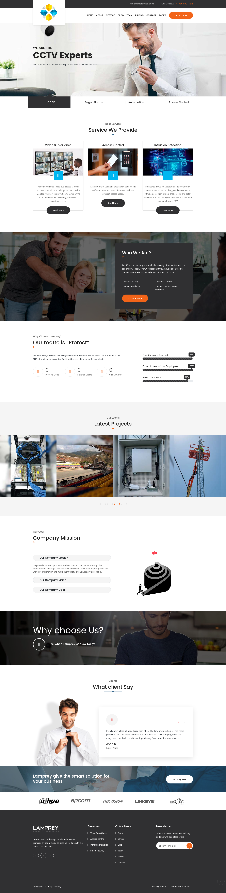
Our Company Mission (52, 557)
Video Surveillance (98, 833)
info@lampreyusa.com (142, 3)
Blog (121, 15)
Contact (151, 15)
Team (129, 15)
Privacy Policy (159, 886)
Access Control (97, 839)
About (99, 15)
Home (90, 15)
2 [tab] (110, 504)
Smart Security (97, 850)
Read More (58, 210)
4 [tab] (124, 504)
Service (110, 15)
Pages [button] (162, 15)
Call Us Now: (177, 3)
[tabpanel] (113, 59)
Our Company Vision (51, 580)
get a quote (181, 15)
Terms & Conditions (181, 886)
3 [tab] (117, 504)
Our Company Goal (51, 590)
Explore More (135, 298)
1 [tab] (103, 504)
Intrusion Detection (99, 844)
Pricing (139, 15)
